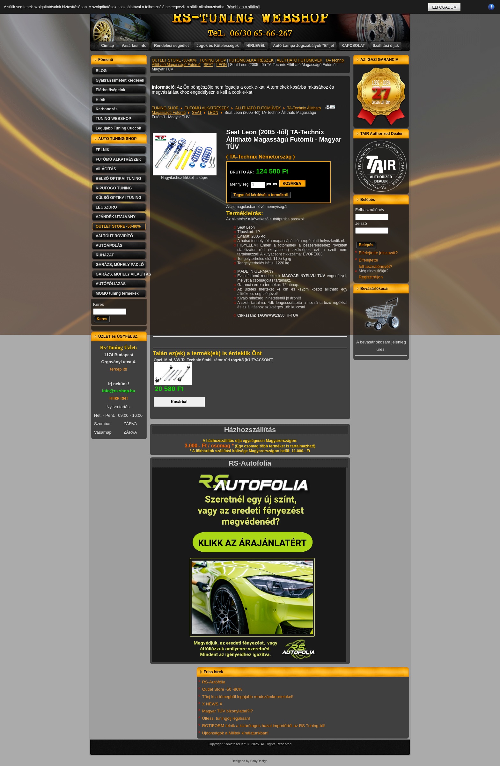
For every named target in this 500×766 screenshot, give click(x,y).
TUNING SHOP (213, 60)
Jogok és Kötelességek (217, 45)
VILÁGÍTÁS (106, 169)
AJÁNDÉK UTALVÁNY (116, 217)
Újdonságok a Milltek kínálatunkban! (235, 733)
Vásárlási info (133, 45)
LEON (222, 65)
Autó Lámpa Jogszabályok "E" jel (303, 45)
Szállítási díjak (386, 45)
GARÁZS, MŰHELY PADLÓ (120, 264)
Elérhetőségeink (110, 90)
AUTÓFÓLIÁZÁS (111, 284)
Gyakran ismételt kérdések (120, 80)
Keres (98, 304)
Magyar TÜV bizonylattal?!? (227, 711)
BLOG (101, 71)
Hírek (100, 99)
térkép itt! (118, 369)
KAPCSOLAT (353, 45)
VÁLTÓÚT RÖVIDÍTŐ (114, 236)
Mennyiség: (240, 184)
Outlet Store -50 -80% (222, 689)
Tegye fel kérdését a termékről (260, 195)
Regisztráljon (371, 277)
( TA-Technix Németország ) (260, 157)
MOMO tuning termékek (117, 293)
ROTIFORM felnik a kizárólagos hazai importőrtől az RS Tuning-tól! (264, 725)
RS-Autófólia (213, 682)
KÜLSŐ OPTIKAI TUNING (118, 197)
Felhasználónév (369, 209)
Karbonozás (107, 109)
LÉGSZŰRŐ (106, 207)
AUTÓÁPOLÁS (109, 245)
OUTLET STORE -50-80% (118, 226)
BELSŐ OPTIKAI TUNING (118, 178)
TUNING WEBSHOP (113, 118)
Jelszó (361, 223)
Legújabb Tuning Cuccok (118, 128)
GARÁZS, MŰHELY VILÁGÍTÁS (121, 274)
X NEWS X (212, 704)
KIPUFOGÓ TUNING (114, 188)
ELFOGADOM (444, 7)
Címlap (107, 45)
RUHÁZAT (105, 255)
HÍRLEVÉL (255, 45)
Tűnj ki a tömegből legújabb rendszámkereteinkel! (247, 696)
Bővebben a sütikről (243, 7)
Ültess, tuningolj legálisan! (226, 718)
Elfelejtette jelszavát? (378, 252)
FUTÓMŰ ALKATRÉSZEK (118, 159)
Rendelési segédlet (171, 45)
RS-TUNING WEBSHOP (250, 17)
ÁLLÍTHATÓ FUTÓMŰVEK (299, 60)
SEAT (208, 65)
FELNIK (102, 150)
